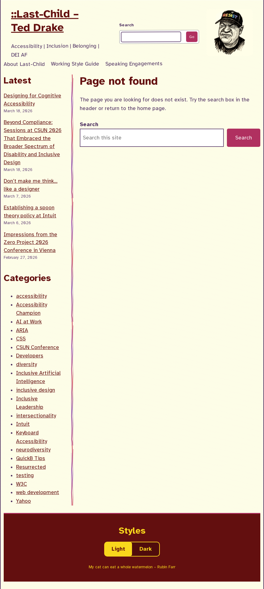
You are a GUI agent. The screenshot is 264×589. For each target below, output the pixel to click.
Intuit (23, 424)
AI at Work (29, 321)
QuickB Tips (30, 458)
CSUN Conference (37, 347)
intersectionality (36, 415)
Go (191, 36)
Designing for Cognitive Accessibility (32, 99)
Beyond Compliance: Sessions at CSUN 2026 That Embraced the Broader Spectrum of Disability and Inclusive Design (33, 142)
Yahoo (23, 501)
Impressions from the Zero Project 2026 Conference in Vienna (30, 242)
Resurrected (31, 467)
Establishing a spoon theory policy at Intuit (30, 211)
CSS (21, 338)
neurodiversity (33, 449)
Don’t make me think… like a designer (30, 185)
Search (126, 25)
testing (25, 475)
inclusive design (35, 390)
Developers (29, 355)
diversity (26, 364)
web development (37, 492)
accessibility (31, 296)
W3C (21, 484)
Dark (145, 549)
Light (118, 549)
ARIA (22, 330)
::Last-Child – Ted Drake (45, 20)
